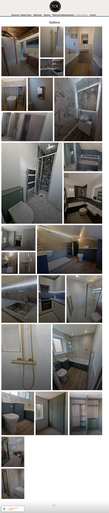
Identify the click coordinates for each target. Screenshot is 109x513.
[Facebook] (54, 505)
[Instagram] (52, 505)
